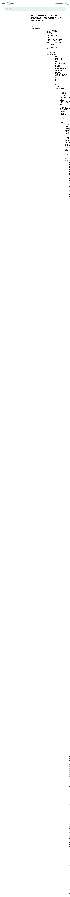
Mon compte (59, 3)
